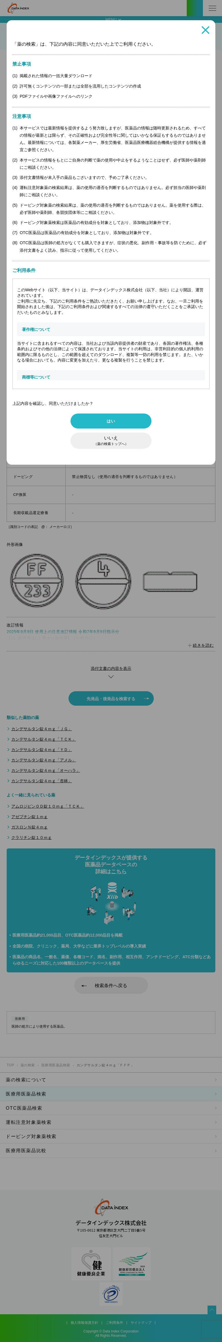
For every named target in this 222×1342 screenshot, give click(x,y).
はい (111, 421)
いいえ (111, 440)
